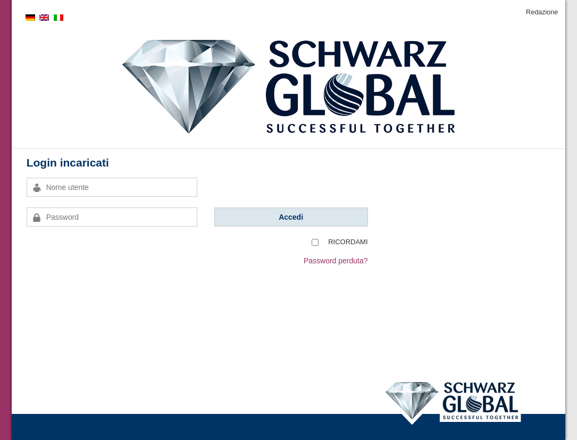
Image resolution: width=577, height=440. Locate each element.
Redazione (542, 12)
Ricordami (347, 242)
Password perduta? (336, 260)
